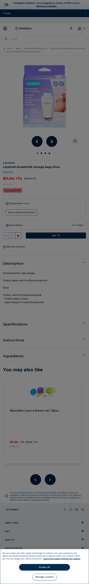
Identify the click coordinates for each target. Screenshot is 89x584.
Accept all (44, 567)
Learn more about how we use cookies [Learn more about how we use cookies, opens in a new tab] (61, 558)
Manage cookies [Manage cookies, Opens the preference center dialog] (44, 577)
